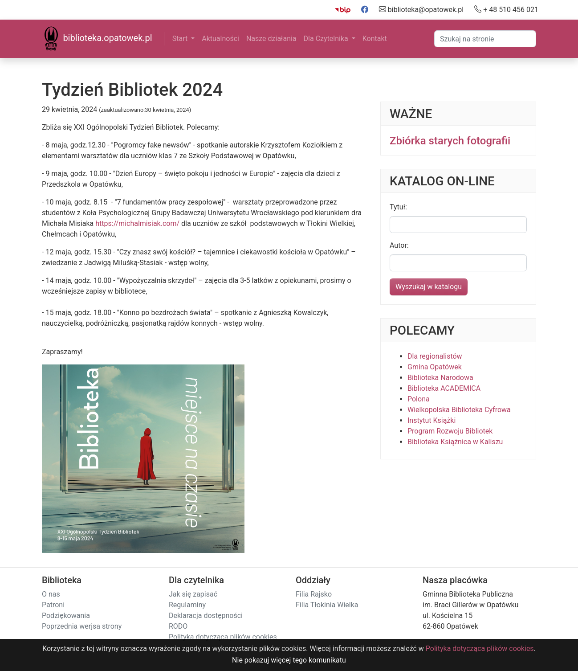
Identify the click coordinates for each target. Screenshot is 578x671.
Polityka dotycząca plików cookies (223, 637)
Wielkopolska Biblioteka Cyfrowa (459, 409)
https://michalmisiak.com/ (137, 223)
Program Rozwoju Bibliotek (450, 431)
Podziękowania (66, 615)
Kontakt (374, 38)
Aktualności (220, 38)
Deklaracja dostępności (206, 615)
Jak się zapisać (193, 594)
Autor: (399, 245)
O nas (51, 594)
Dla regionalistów (434, 356)
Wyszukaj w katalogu (428, 286)
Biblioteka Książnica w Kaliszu (455, 442)
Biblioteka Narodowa (440, 377)
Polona (418, 399)
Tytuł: (398, 207)
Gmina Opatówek (434, 367)
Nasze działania (271, 38)
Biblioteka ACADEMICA (443, 388)
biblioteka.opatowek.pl (97, 38)
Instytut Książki (431, 420)
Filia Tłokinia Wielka (327, 605)
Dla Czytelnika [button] (327, 38)
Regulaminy (187, 605)
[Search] (485, 38)
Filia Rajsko (314, 594)
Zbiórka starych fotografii (450, 141)
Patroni (53, 605)
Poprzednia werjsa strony (82, 626)
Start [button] (180, 38)
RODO (178, 626)
